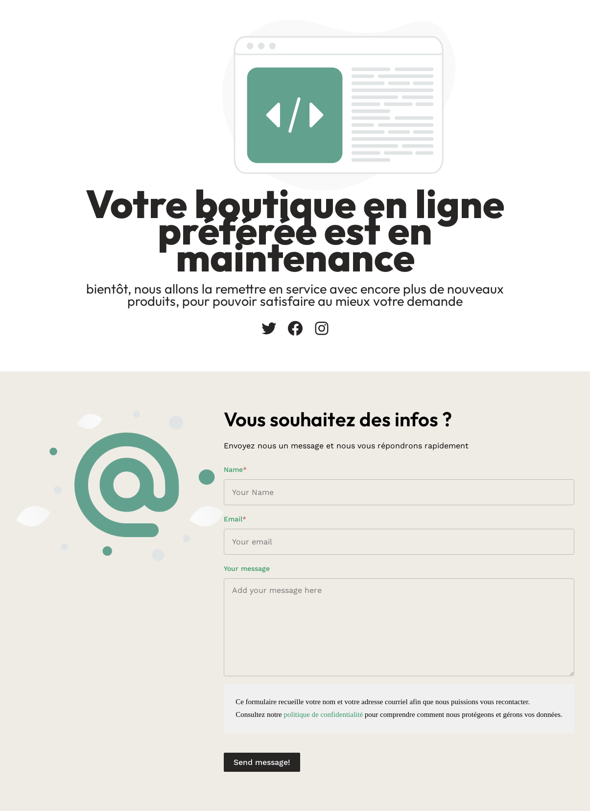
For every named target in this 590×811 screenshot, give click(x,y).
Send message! (262, 762)
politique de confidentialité (323, 714)
